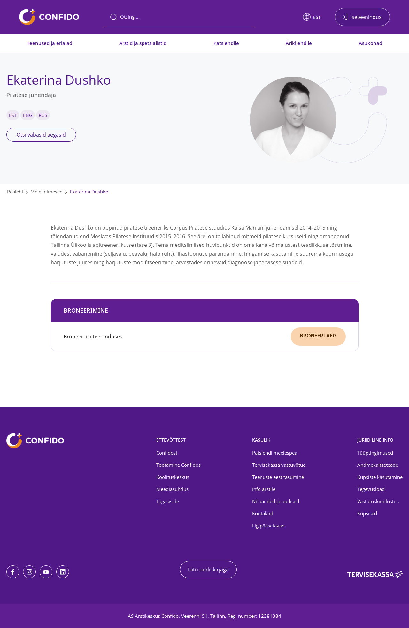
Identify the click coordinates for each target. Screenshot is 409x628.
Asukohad (370, 43)
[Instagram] (29, 571)
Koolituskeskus (172, 477)
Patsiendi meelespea (274, 453)
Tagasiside (167, 501)
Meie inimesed (46, 191)
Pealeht (15, 191)
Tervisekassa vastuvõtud (279, 465)
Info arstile (263, 489)
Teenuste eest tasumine (278, 477)
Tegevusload (371, 489)
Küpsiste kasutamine (380, 477)
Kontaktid (262, 513)
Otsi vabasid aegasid (41, 134)
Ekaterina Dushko (89, 191)
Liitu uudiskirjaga (208, 569)
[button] (312, 17)
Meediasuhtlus (172, 489)
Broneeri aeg (318, 336)
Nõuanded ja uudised (275, 501)
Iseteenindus (366, 16)
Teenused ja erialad (49, 43)
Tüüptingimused (375, 453)
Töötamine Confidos (178, 465)
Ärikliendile (299, 43)
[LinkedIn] (62, 571)
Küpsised (367, 513)
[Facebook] (12, 571)
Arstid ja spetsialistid (142, 43)
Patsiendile (226, 43)
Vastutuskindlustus (378, 501)
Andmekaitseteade (377, 465)
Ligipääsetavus (268, 525)
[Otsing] (178, 17)
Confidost (166, 453)
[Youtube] (46, 571)
